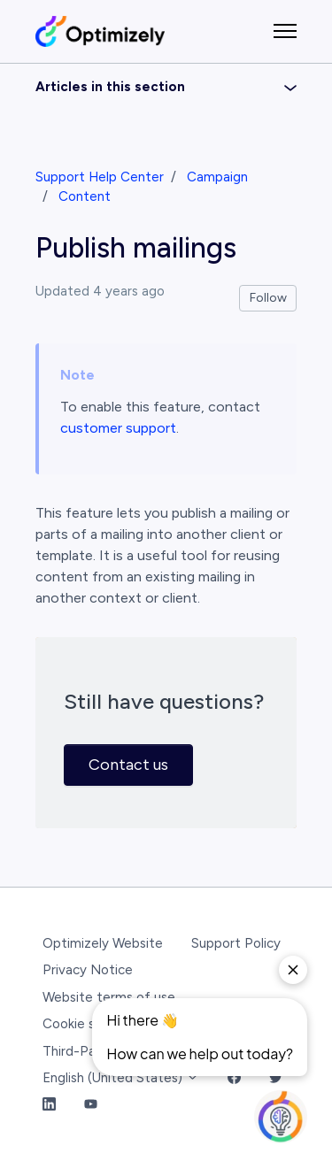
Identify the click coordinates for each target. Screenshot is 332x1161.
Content (84, 196)
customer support (118, 427)
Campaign (217, 177)
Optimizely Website (102, 943)
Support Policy (236, 943)
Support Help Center (99, 177)
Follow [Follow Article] (268, 297)
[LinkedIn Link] (49, 1105)
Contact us (128, 764)
